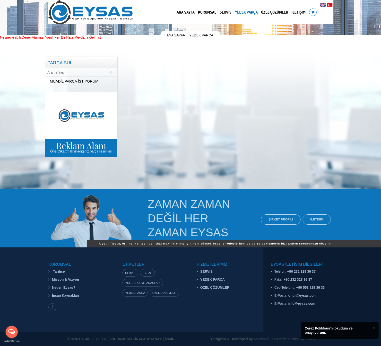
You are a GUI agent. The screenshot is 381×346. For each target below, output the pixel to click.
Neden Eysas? (63, 287)
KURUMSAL (207, 12)
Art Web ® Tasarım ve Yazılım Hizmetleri (263, 339)
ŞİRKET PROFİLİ (281, 219)
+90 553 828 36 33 (310, 287)
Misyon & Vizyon (65, 279)
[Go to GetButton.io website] (11, 341)
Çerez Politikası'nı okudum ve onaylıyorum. (329, 330)
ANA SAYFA (185, 12)
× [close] (374, 327)
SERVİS (226, 12)
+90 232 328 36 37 (301, 271)
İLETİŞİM (299, 12)
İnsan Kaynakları (65, 295)
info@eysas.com (301, 303)
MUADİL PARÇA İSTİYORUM (74, 81)
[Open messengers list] (12, 332)
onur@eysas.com (302, 295)
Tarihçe (58, 271)
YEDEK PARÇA (246, 12)
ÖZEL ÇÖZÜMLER (274, 12)
